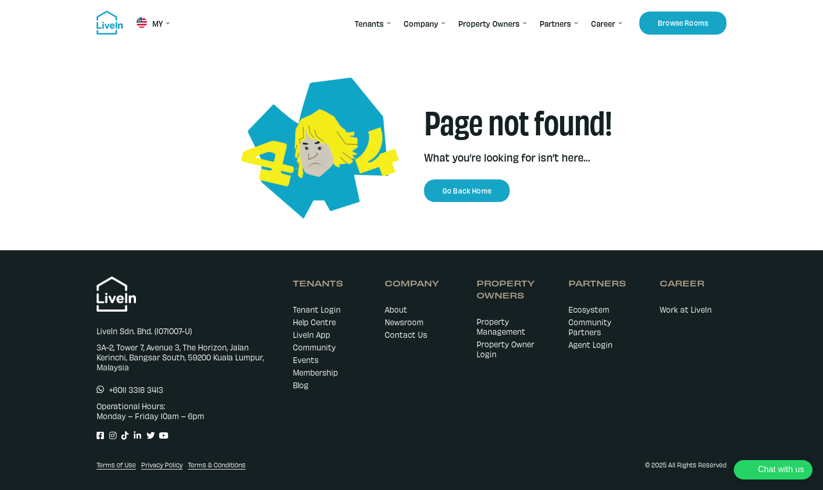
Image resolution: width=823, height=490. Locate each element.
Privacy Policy (162, 465)
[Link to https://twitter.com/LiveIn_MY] (147, 435)
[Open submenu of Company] (442, 23)
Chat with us (781, 469)
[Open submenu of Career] (618, 23)
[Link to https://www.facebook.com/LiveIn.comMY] (97, 435)
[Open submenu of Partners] (574, 23)
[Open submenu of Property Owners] (523, 23)
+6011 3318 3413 (136, 390)
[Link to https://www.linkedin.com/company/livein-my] (134, 435)
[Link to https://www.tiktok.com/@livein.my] (122, 435)
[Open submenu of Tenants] (387, 23)
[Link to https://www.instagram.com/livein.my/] (110, 435)
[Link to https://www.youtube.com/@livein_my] (160, 435)
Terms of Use (116, 465)
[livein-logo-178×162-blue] (110, 14)
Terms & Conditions (217, 465)
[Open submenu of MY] (166, 23)
